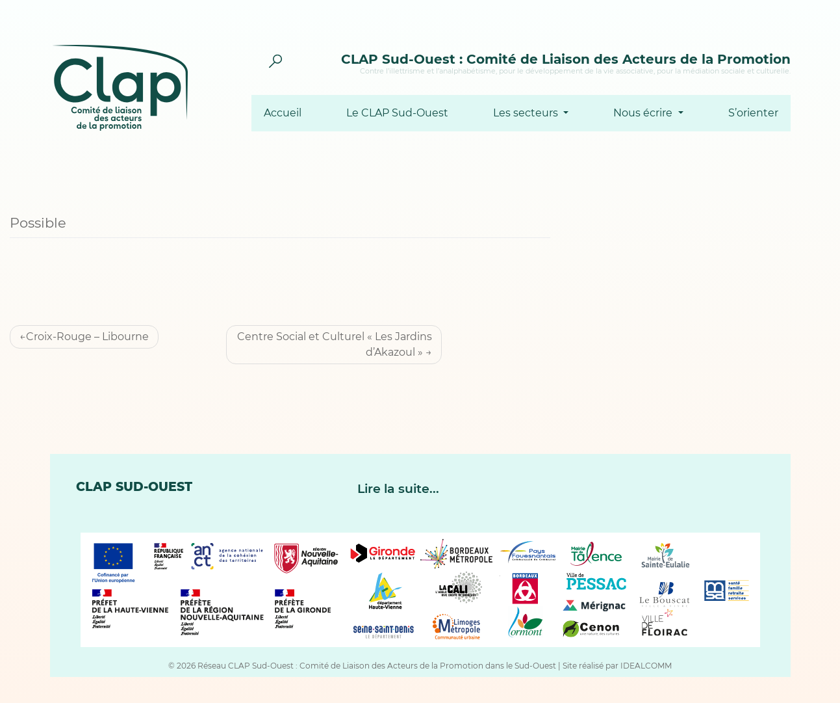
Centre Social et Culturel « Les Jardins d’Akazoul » (334, 344)
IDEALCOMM (646, 665)
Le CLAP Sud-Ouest (397, 113)
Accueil (282, 113)
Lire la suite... (398, 488)
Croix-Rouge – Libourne (87, 336)
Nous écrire (644, 113)
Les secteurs (527, 113)
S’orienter (753, 113)
